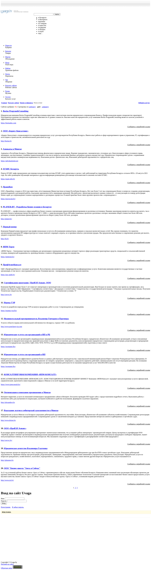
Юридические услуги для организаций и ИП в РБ (27, 334)
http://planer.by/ (6, 219)
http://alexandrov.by (8, 402)
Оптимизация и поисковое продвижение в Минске (27, 392)
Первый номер (10, 227)
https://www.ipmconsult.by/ (10, 384)
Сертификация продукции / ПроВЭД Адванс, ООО (27, 283)
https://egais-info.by (8, 179)
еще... (40, 33)
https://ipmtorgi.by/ (7, 257)
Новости (8, 45)
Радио (7, 91)
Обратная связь (6, 568)
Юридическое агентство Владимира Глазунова (25, 448)
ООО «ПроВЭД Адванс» (15, 428)
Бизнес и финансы (26, 103)
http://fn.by (5, 239)
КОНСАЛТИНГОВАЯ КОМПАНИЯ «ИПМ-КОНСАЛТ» (30, 374)
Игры (7, 63)
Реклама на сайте (7, 564)
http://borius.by (6, 141)
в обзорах (41, 29)
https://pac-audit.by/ (8, 275)
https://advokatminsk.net (9, 161)
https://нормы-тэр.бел (9, 311)
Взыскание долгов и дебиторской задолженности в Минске (31, 410)
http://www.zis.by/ (7, 480)
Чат (6, 80)
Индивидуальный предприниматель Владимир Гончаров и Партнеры (36, 318)
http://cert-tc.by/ (6, 440)
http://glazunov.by (7, 460)
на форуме (42, 27)
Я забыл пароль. (18, 507)
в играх (41, 31)
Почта (7, 74)
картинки (41, 21)
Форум (7, 57)
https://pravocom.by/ (8, 199)
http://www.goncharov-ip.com (11, 326)
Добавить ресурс (144, 103)
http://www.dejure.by (8, 420)
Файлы (7, 68)
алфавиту (45, 107)
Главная (4, 103)
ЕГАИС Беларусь (11, 169)
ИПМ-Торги (8, 247)
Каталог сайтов (11, 85)
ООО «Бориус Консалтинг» (15, 131)
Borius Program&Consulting (15, 111)
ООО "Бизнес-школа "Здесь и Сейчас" (22, 468)
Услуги (8, 97)
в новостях (42, 25)
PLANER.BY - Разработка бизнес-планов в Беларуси (27, 207)
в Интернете (42, 19)
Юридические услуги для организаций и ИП (24, 354)
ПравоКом (8, 187)
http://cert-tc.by (6, 294)
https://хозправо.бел (8, 346)
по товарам (42, 23)
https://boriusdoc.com (8, 123)
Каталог (8, 51)
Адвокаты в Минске (12, 149)
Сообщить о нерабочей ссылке (138, 127)
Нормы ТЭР (9, 302)
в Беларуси (42, 17)
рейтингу (32, 107)
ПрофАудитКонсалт (12, 265)
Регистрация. (6, 507)
